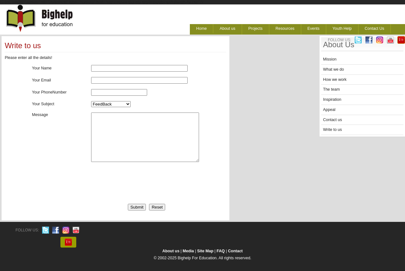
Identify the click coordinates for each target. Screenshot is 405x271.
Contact (235, 260)
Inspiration (332, 99)
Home (201, 28)
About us (227, 28)
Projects (255, 28)
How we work (334, 79)
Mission (329, 59)
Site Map (205, 260)
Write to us (332, 129)
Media (188, 260)
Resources (285, 28)
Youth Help (342, 28)
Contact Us (374, 28)
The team (331, 89)
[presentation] (126, 189)
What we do (333, 69)
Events (314, 28)
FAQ (221, 260)
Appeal (329, 109)
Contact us (332, 120)
